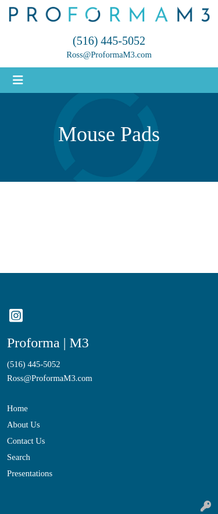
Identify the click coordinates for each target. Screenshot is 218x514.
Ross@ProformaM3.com (109, 54)
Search (18, 457)
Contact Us (26, 440)
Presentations (29, 473)
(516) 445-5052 (109, 40)
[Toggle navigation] (18, 80)
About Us (23, 424)
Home (17, 408)
